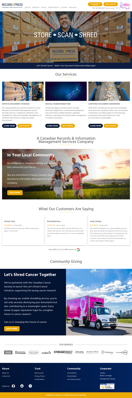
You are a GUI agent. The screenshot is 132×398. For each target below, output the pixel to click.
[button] (28, 7)
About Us (5, 373)
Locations (64, 7)
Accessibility (71, 373)
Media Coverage (106, 375)
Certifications (39, 379)
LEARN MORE (9, 125)
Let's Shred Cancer (74, 379)
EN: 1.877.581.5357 (99, 8)
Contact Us (6, 376)
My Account (110, 8)
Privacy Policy (40, 376)
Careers (102, 373)
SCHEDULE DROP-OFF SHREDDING (95, 4)
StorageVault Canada (107, 379)
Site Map (82, 395)
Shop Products (53, 7)
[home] (12, 5)
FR (117, 8)
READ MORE (15, 192)
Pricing (43, 7)
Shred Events (72, 376)
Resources (73, 7)
